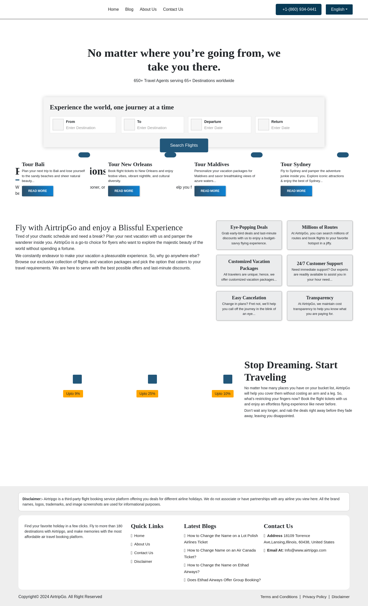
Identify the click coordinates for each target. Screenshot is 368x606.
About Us (148, 9)
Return (277, 122)
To (139, 122)
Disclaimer (143, 561)
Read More (37, 191)
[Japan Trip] (227, 379)
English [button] (337, 9)
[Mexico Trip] (152, 379)
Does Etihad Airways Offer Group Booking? (224, 580)
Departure (212, 122)
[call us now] (298, 9)
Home (113, 9)
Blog (129, 9)
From (70, 122)
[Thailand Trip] (77, 379)
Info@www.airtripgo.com (296, 550)
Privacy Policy (314, 596)
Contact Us (173, 9)
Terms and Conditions (278, 596)
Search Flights (184, 145)
